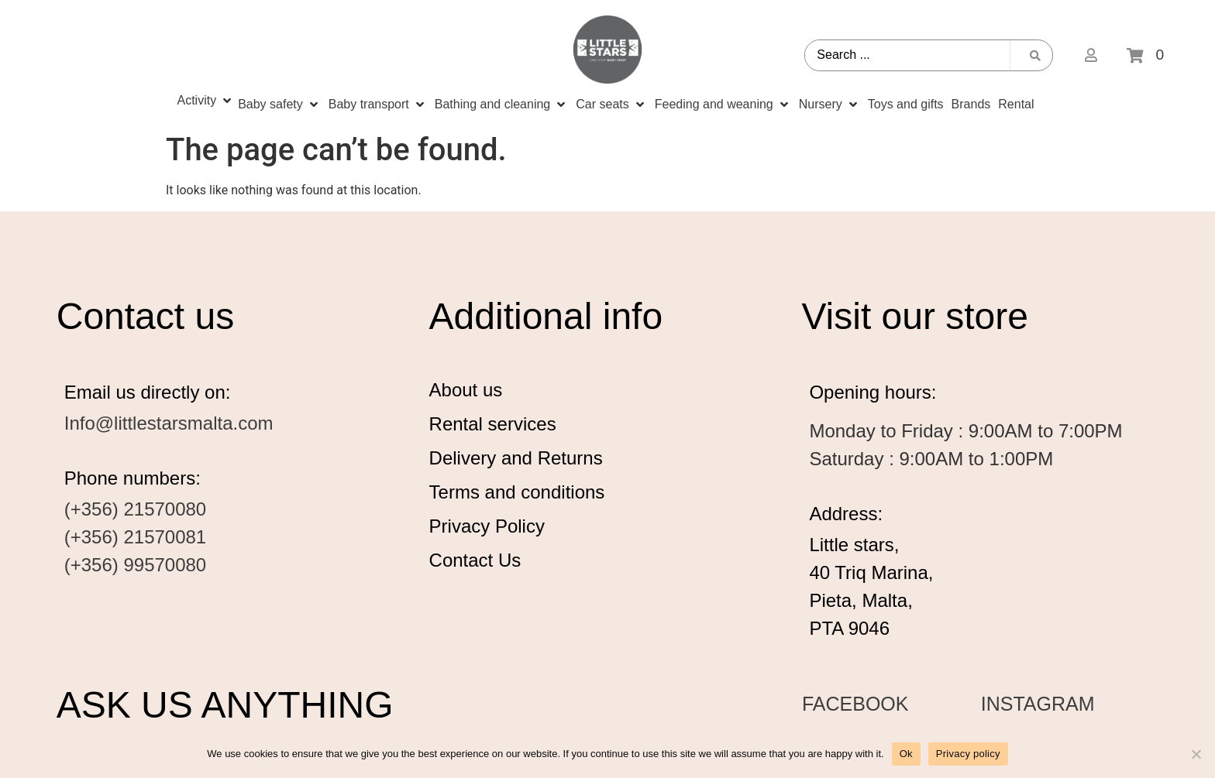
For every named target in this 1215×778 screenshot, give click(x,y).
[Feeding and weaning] (723, 104)
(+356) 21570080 (135, 509)
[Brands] (971, 104)
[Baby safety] (279, 104)
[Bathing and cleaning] (501, 104)
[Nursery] (829, 104)
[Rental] (1016, 104)
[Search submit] (1035, 56)
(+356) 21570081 (135, 536)
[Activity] (205, 100)
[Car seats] (611, 104)
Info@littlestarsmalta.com (169, 423)
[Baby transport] (378, 104)
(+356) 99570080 (135, 564)
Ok (906, 753)
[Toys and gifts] (906, 104)
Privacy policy (968, 753)
